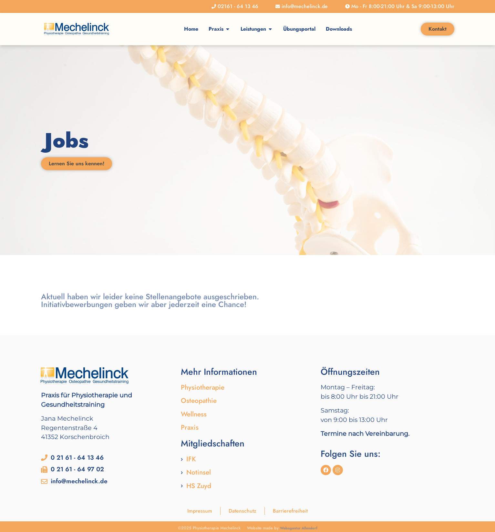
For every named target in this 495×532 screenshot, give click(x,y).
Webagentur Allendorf (298, 529)
